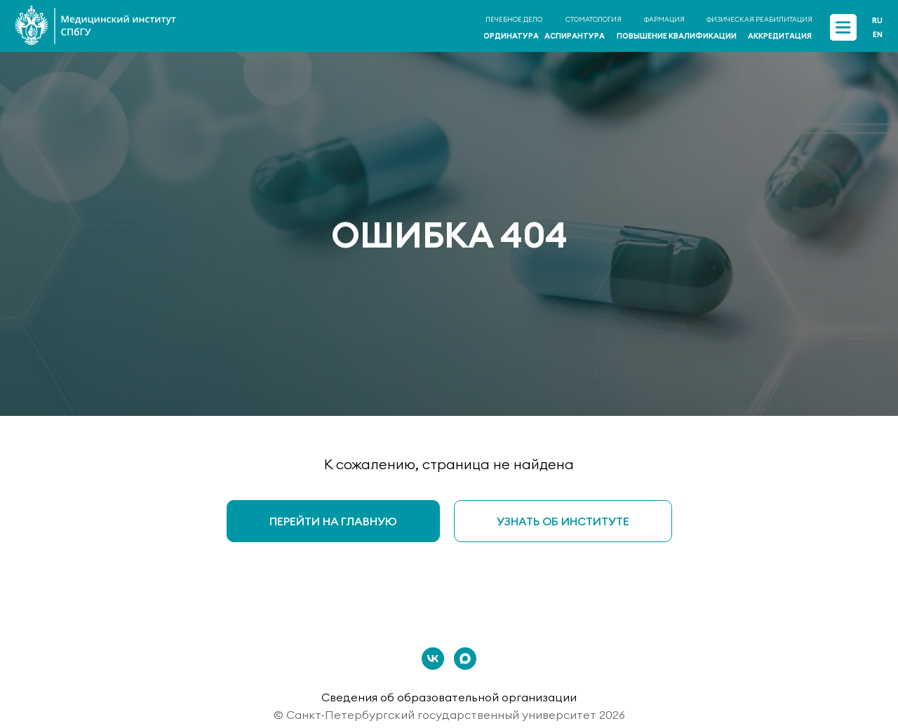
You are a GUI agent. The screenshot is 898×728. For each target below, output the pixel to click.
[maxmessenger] (465, 658)
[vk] (433, 658)
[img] (843, 27)
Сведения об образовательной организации (449, 697)
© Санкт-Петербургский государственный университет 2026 (449, 715)
